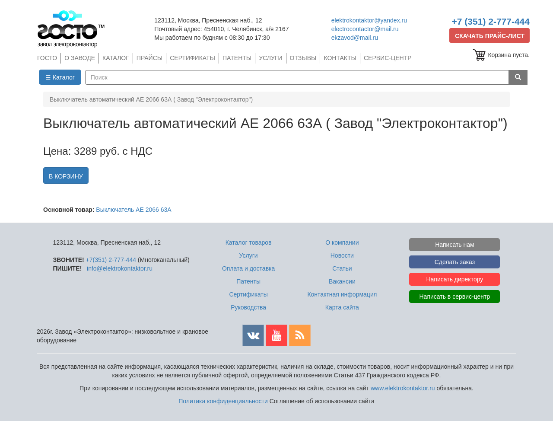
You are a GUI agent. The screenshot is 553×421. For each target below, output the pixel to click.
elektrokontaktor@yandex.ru (369, 20)
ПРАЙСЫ (149, 57)
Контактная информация (342, 294)
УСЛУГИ (270, 57)
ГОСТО (47, 57)
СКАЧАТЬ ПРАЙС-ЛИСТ (489, 35)
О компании (342, 242)
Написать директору (454, 279)
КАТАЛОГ (115, 57)
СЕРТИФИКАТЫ (192, 57)
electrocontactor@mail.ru (365, 29)
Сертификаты (248, 294)
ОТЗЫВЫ (303, 57)
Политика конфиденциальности (223, 401)
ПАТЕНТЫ (236, 57)
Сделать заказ (455, 261)
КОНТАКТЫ (340, 57)
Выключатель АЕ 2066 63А (133, 209)
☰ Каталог (60, 77)
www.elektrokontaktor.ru (403, 388)
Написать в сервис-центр (455, 296)
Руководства (248, 307)
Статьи (342, 268)
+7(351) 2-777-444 (111, 259)
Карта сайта (342, 307)
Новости (342, 255)
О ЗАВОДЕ (79, 57)
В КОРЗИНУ (66, 176)
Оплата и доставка (248, 268)
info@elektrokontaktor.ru (120, 268)
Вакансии (342, 281)
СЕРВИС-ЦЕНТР (388, 57)
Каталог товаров (249, 242)
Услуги (248, 255)
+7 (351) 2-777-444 (491, 21)
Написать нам (454, 244)
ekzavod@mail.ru (354, 37)
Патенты (248, 281)
